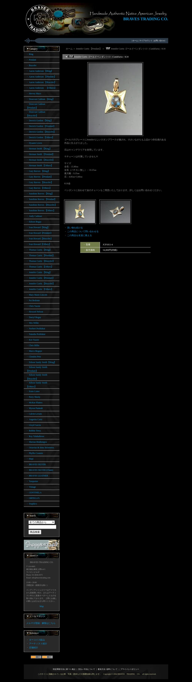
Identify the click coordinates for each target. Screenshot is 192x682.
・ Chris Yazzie (33, 306)
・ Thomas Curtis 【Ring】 (39, 250)
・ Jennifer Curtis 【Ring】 (39, 272)
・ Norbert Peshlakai (35, 328)
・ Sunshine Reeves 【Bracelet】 (41, 205)
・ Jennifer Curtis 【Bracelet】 (40, 283)
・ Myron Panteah (34, 408)
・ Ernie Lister (33, 391)
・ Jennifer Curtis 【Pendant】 (40, 278)
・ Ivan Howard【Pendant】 (39, 233)
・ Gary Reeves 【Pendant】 (39, 176)
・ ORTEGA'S (33, 498)
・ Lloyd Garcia (33, 425)
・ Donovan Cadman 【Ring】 (40, 99)
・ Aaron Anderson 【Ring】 (39, 71)
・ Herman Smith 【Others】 (39, 165)
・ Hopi (29, 458)
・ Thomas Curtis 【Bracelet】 (40, 261)
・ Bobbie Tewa (33, 430)
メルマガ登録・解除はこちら (41, 623)
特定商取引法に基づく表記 (64, 669)
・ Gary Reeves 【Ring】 (38, 171)
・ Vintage (31, 487)
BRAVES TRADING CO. (145, 18)
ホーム (135, 41)
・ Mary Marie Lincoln (36, 294)
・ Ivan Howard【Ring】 (38, 227)
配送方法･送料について (108, 669)
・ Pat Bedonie (33, 300)
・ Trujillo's (31, 503)
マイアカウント (145, 41)
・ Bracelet (31, 65)
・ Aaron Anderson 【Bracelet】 (41, 82)
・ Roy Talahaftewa (35, 436)
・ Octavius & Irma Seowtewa (40, 447)
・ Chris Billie (32, 345)
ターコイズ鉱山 (37, 640)
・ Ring (29, 54)
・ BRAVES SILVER (36, 464)
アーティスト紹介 (38, 643)
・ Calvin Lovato (34, 413)
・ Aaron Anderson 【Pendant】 (41, 76)
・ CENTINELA (33, 492)
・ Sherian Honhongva (36, 442)
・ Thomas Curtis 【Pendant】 (40, 255)
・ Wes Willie (32, 323)
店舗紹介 (33, 647)
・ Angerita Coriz (34, 419)
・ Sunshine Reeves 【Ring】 (40, 193)
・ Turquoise (32, 481)
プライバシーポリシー (129, 669)
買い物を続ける (75, 227)
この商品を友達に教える (79, 235)
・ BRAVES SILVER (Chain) (39, 470)
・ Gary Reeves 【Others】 (39, 188)
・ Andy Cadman (34, 216)
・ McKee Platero (34, 402)
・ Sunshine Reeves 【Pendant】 (41, 199)
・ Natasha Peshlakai (35, 334)
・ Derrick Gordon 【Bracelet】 (41, 131)
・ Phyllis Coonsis (34, 453)
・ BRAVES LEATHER (37, 475)
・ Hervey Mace (33, 93)
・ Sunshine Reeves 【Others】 (40, 210)
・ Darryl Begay (33, 317)
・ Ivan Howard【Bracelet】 (39, 238)
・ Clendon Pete (33, 356)
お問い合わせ (159, 41)
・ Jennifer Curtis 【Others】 (39, 289)
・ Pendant (31, 59)
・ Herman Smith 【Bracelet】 (40, 160)
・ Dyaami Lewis (34, 143)
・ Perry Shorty (33, 397)
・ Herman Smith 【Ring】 (39, 148)
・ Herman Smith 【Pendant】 (40, 154)
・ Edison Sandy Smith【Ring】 (41, 362)
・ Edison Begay (33, 221)
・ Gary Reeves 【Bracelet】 (39, 182)
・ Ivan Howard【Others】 (38, 244)
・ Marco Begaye (34, 351)
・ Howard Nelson (34, 311)
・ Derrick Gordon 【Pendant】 (41, 126)
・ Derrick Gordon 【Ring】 (39, 120)
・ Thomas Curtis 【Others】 (39, 266)
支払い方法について (86, 669)
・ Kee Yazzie (32, 339)
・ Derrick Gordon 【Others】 (40, 137)
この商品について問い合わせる (83, 231)
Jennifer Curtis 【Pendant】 (89, 48)
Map (42, 606)
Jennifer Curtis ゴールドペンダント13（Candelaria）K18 (135, 48)
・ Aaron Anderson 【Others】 (41, 88)
